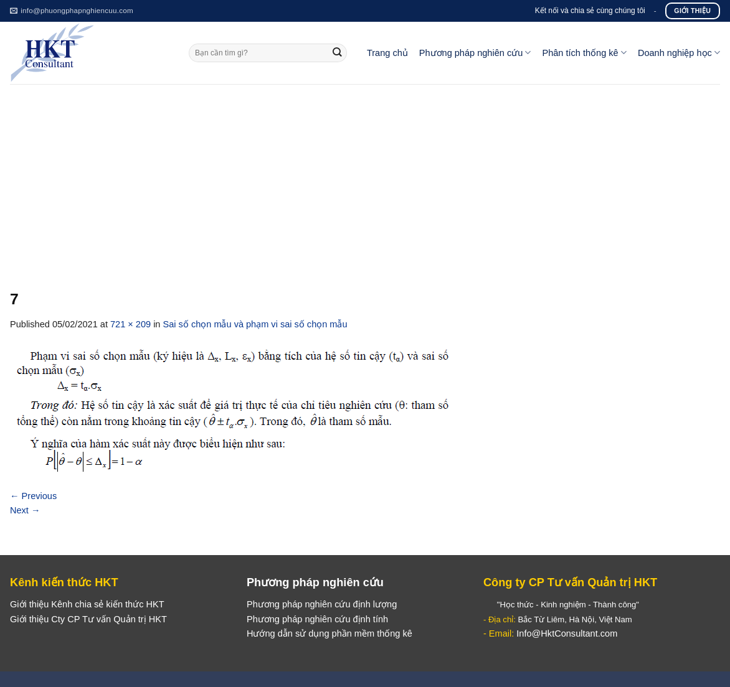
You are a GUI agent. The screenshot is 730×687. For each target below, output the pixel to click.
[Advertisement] (365, 177)
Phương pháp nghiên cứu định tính (317, 619)
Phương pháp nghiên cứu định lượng (322, 604)
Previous (33, 496)
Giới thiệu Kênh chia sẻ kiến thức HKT (87, 604)
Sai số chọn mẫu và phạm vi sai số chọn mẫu (255, 324)
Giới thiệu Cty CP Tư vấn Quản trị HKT (88, 619)
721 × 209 (130, 324)
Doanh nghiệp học (679, 52)
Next (25, 510)
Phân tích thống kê (584, 52)
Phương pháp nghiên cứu (475, 52)
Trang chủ (387, 53)
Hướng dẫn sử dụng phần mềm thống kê (329, 633)
